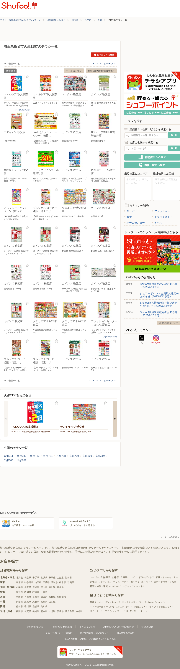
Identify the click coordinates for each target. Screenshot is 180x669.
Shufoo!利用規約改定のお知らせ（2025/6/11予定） (158, 285)
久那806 (87, 455)
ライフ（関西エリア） (137, 606)
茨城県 (54, 582)
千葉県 (46, 582)
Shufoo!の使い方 (35, 626)
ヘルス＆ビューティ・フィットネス (127, 586)
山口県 (52, 601)
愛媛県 (35, 606)
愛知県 (19, 592)
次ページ (110, 63)
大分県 (52, 611)
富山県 (44, 587)
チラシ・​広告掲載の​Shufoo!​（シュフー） (20, 20)
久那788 (61, 455)
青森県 (27, 577)
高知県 (44, 606)
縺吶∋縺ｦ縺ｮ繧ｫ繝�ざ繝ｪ (101, 71)
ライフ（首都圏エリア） (161, 606)
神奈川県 (28, 582)
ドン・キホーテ (112, 602)
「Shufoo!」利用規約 (61, 626)
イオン (161, 602)
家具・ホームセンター (167, 577)
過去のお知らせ (168, 323)
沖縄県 (79, 611)
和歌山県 (61, 597)
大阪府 (19, 597)
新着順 (9, 71)
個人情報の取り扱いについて (94, 633)
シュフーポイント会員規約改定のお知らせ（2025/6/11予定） (159, 295)
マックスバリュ (130, 602)
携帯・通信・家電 (99, 586)
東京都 (19, 582)
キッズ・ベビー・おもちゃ (126, 582)
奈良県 (52, 597)
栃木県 (62, 582)
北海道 (19, 577)
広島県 (27, 601)
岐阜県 (35, 592)
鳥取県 (35, 601)
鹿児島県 (69, 611)
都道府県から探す (56, 20)
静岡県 (27, 592)
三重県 (44, 592)
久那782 (34, 455)
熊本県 (44, 611)
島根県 (44, 601)
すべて (157, 222)
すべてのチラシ (74, 71)
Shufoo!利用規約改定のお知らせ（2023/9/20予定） (158, 314)
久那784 (48, 455)
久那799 (74, 455)
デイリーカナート (138, 611)
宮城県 (44, 577)
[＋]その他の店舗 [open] (22, 110)
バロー (118, 611)
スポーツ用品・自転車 (165, 582)
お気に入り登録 (27, 76)
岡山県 (19, 601)
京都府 (35, 597)
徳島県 (19, 606)
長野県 (27, 587)
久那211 (8, 455)
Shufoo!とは (147, 626)
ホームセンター (134, 222)
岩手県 (35, 577)
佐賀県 (27, 611)
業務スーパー (96, 602)
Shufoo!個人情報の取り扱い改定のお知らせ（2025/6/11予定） (158, 304)
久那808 (8, 460)
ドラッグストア (162, 216)
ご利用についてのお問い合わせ (118, 626)
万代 (111, 606)
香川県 (27, 606)
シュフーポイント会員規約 (59, 633)
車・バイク (146, 582)
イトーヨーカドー (99, 606)
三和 (125, 611)
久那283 (21, 455)
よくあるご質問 (87, 626)
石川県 (52, 587)
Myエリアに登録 (104, 54)
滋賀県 (44, 597)
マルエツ (119, 606)
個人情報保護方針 (125, 633)
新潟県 (35, 587)
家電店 (93, 582)
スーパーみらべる (148, 602)
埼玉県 (75, 20)
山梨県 (19, 587)
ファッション (161, 211)
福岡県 (19, 611)
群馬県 (70, 582)
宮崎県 (60, 611)
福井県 (60, 587)
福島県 (68, 577)
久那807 (100, 455)
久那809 (21, 460)
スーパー (130, 211)
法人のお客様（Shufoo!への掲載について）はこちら (90, 639)
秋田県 (52, 577)
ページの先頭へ (170, 537)
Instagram (156, 339)
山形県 (60, 577)
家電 (128, 216)
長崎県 (35, 611)
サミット (94, 611)
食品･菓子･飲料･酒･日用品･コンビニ (118, 577)
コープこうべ (107, 611)
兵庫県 (27, 597)
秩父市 (88, 20)
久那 (100, 20)
